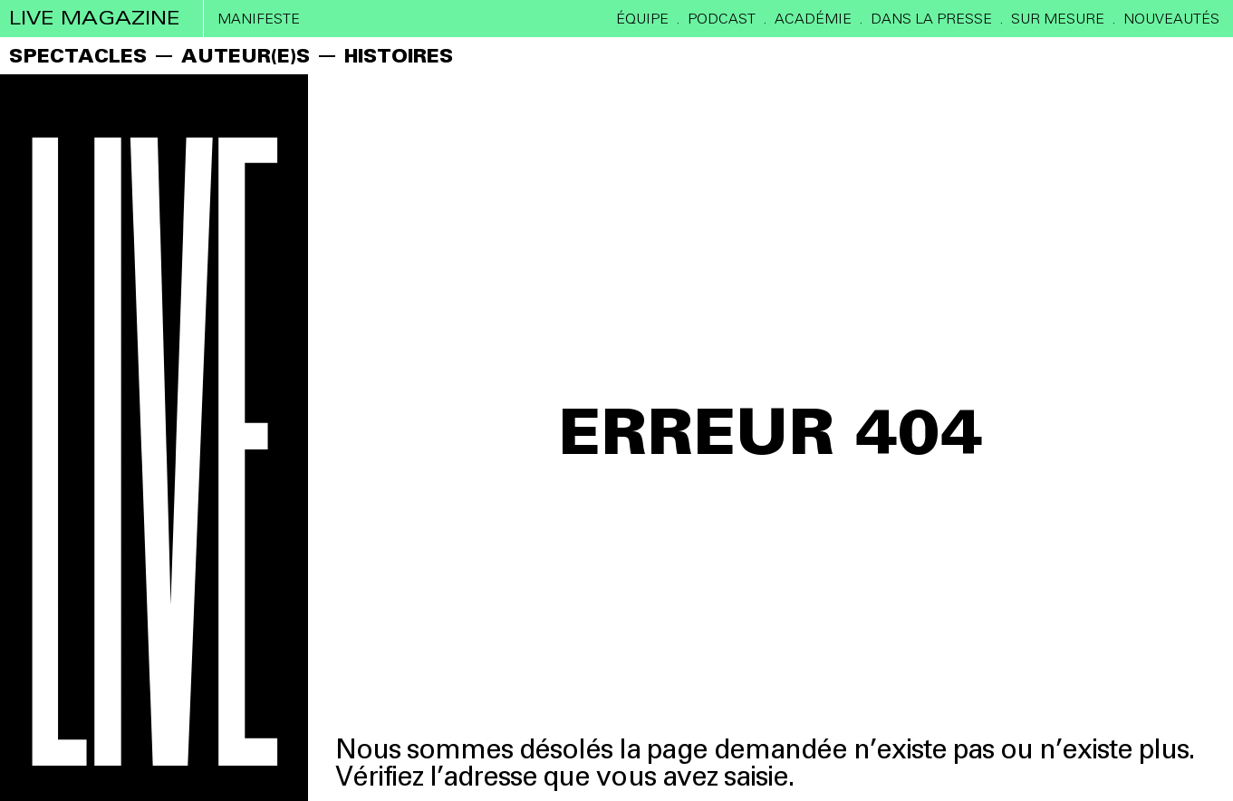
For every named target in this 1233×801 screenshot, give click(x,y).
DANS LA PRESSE (931, 19)
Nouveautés (1171, 19)
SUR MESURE (1057, 19)
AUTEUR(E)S (245, 55)
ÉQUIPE (642, 19)
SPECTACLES (78, 55)
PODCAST (722, 19)
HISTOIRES (398, 55)
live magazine (94, 18)
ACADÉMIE (813, 19)
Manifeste (258, 19)
